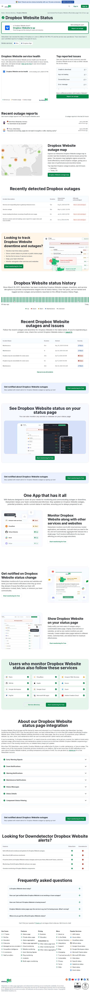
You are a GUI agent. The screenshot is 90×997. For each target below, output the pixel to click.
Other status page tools (47, 944)
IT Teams (6, 934)
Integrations (62, 943)
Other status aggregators (48, 950)
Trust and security (64, 955)
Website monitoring (29, 949)
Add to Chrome (68, 2)
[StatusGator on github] (82, 980)
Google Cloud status (78, 946)
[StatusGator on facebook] (85, 980)
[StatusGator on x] (88, 980)
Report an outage (77, 28)
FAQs (60, 967)
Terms (60, 964)
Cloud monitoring (28, 946)
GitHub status (76, 943)
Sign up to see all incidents (45, 372)
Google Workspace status (80, 949)
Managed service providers (12, 946)
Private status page (29, 937)
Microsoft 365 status (78, 955)
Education (6, 940)
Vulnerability (62, 958)
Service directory (11, 13)
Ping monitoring (28, 955)
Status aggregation (29, 940)
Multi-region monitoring (30, 961)
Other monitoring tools (47, 947)
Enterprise (6, 943)
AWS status (76, 934)
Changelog (61, 952)
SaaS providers (8, 955)
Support (60, 946)
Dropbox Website (22, 13)
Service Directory (63, 940)
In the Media (62, 937)
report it (68, 332)
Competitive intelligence (10, 949)
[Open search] (69, 6)
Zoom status (76, 970)
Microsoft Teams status (79, 952)
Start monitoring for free (13, 266)
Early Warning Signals (30, 952)
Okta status (75, 958)
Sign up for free (26, 64)
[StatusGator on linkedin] (70, 980)
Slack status (76, 967)
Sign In (75, 6)
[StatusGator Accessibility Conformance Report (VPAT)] (85, 986)
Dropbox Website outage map (59, 175)
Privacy (60, 961)
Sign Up (84, 6)
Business (43, 934)
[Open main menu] (2, 6)
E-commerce (7, 952)
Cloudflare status (77, 940)
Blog (59, 949)
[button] (45, 760)
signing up (72, 750)
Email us (38, 923)
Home (3, 13)
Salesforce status (77, 964)
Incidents (26, 958)
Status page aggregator (30, 943)
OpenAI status (76, 961)
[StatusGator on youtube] (73, 980)
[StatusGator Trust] (77, 986)
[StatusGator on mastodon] (79, 980)
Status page (26, 934)
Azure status (76, 937)
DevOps (5, 937)
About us (61, 934)
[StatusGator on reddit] (67, 980)
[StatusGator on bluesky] (76, 980)
